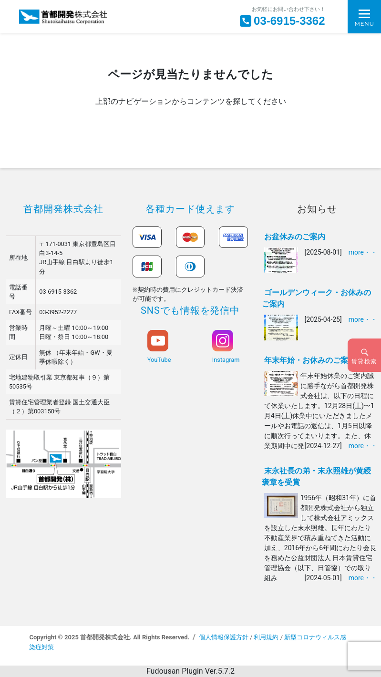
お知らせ (317, 209)
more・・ (363, 252)
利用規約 (266, 637)
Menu (364, 23)
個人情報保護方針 (223, 637)
